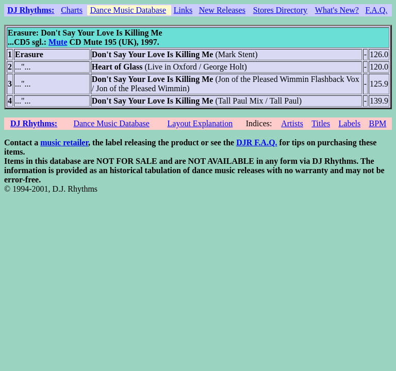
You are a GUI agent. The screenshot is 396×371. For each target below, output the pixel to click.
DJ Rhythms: (30, 10)
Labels (350, 123)
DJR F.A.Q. (256, 142)
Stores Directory (280, 10)
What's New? (337, 10)
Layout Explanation (200, 123)
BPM (377, 123)
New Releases (222, 10)
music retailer (64, 142)
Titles (320, 123)
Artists (292, 123)
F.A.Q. (377, 10)
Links (183, 10)
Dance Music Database (128, 10)
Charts (71, 10)
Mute (57, 42)
